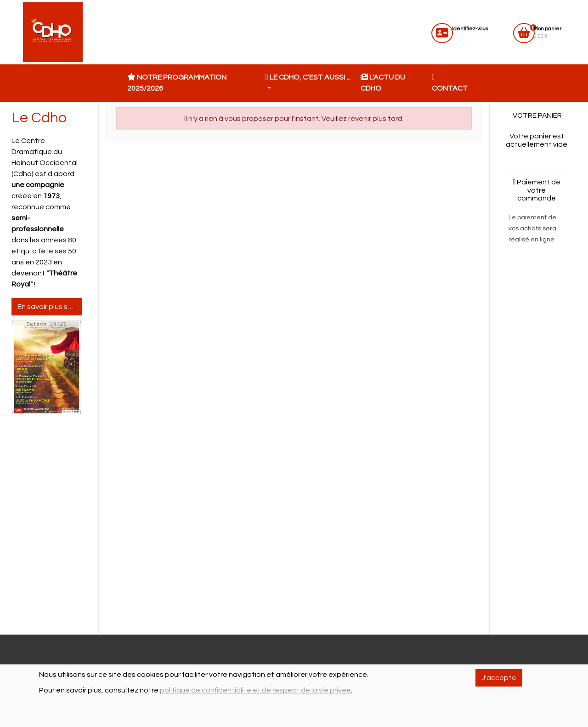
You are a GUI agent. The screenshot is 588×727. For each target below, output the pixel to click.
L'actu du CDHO (383, 83)
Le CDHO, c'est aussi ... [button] (308, 77)
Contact (450, 83)
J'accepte (498, 677)
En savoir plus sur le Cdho (49, 306)
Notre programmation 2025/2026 (176, 83)
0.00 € (547, 32)
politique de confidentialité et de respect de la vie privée (255, 690)
